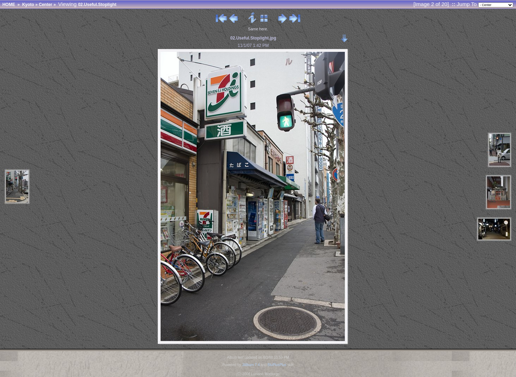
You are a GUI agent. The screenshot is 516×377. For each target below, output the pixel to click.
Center (45, 4)
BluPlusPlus (277, 365)
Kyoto (28, 4)
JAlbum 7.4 (251, 365)
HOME (8, 4)
